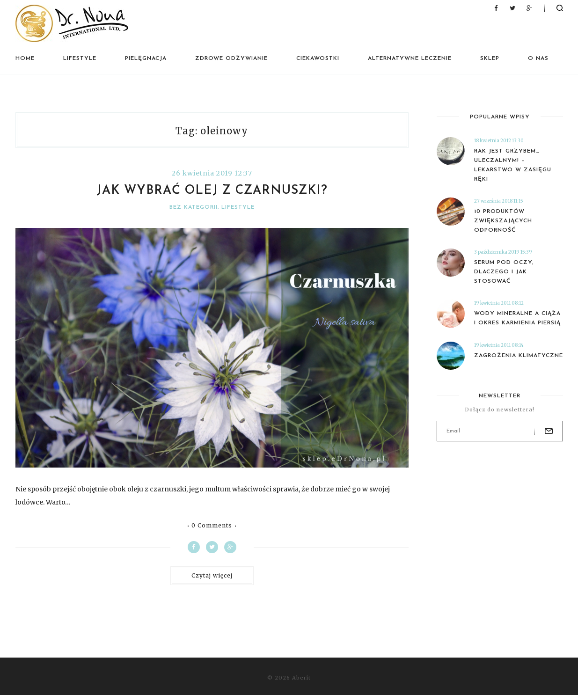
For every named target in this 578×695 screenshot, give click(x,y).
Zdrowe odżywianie (231, 58)
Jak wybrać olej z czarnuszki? (212, 190)
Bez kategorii (193, 207)
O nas (538, 58)
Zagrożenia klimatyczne (518, 355)
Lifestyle (79, 58)
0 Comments (211, 525)
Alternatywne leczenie (410, 58)
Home (25, 58)
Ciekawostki (317, 58)
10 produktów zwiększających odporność (503, 221)
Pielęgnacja (146, 58)
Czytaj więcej (212, 575)
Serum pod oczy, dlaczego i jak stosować (504, 272)
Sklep (489, 58)
